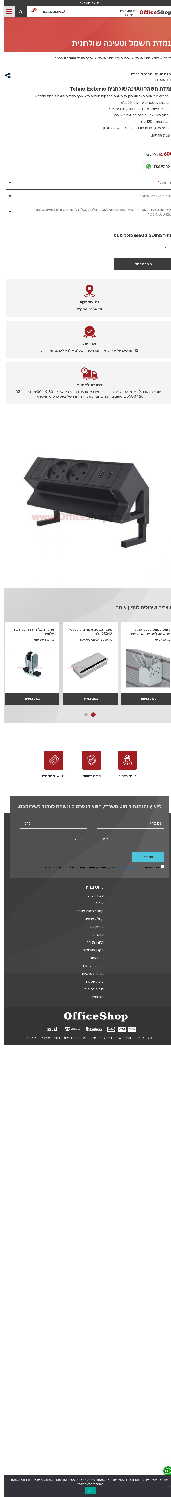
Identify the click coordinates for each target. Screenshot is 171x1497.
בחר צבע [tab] (160, 182)
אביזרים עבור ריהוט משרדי (110, 58)
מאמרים (94, 934)
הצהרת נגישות (89, 966)
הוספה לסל (139, 264)
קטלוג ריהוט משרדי (143, 58)
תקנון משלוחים (89, 950)
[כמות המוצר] (160, 249)
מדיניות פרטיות (89, 973)
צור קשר (94, 997)
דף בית (163, 58)
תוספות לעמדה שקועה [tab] (153, 196)
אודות (95, 903)
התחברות (125, 15)
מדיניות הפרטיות (125, 867)
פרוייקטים (92, 927)
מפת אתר (93, 958)
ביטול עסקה (91, 981)
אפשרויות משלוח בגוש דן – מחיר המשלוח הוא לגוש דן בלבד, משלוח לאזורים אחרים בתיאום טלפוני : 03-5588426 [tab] (100, 212)
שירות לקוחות (90, 989)
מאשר (86, 1490)
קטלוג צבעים (90, 919)
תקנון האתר (91, 942)
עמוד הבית (92, 895)
